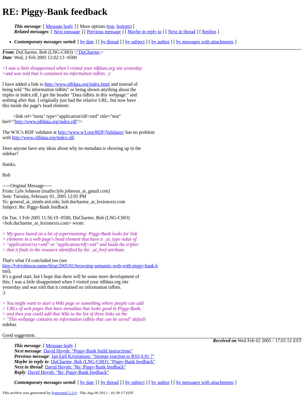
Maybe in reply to (145, 31)
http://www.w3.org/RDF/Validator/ (91, 132)
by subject (135, 41)
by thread (110, 41)
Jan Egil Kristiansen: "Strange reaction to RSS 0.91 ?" (102, 356)
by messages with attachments (205, 41)
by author (160, 41)
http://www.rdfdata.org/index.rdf (46, 121)
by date (87, 41)
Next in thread (182, 31)
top (111, 26)
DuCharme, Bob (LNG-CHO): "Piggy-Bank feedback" (103, 361)
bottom (123, 26)
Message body (59, 26)
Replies (209, 31)
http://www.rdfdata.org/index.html (77, 84)
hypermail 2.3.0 (64, 393)
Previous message (104, 31)
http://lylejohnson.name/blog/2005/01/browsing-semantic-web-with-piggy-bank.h (80, 265)
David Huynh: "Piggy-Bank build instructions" (88, 350)
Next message (67, 31)
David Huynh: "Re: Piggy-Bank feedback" (85, 366)
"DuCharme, (89, 52)
